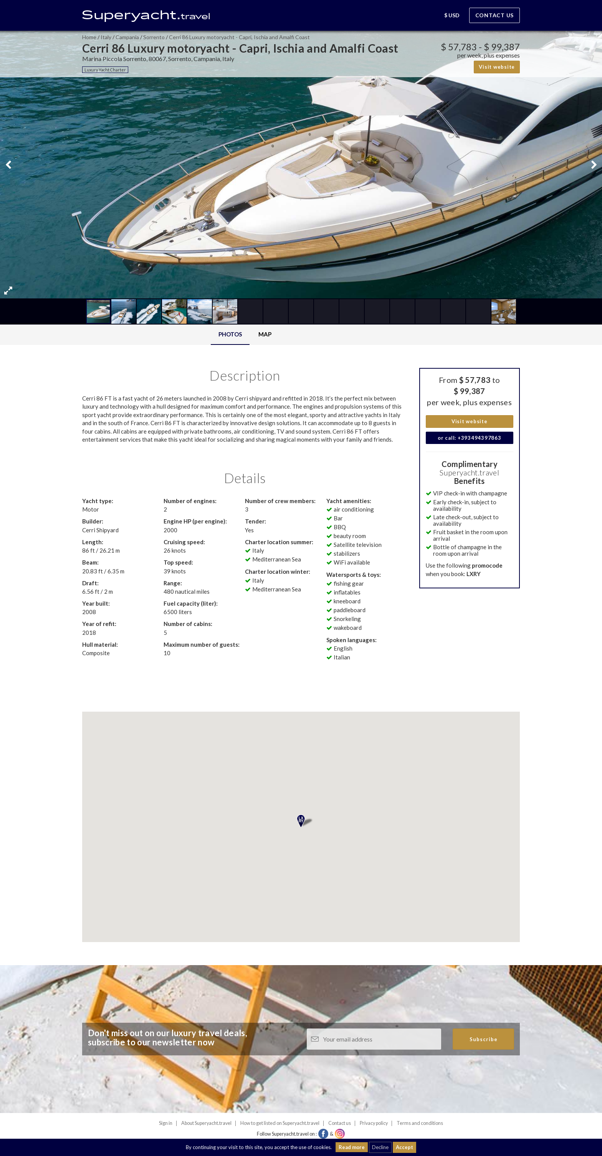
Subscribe (484, 1039)
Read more (352, 1147)
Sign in (165, 1123)
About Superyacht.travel (206, 1123)
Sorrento (154, 37)
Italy (106, 37)
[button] (429, 16)
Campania (127, 37)
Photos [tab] (230, 334)
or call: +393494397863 (469, 438)
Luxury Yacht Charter (105, 69)
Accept (404, 1147)
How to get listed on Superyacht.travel (279, 1123)
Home (89, 37)
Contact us (494, 15)
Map (264, 334)
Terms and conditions (420, 1123)
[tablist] (245, 335)
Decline (380, 1147)
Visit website (497, 67)
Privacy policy (374, 1123)
